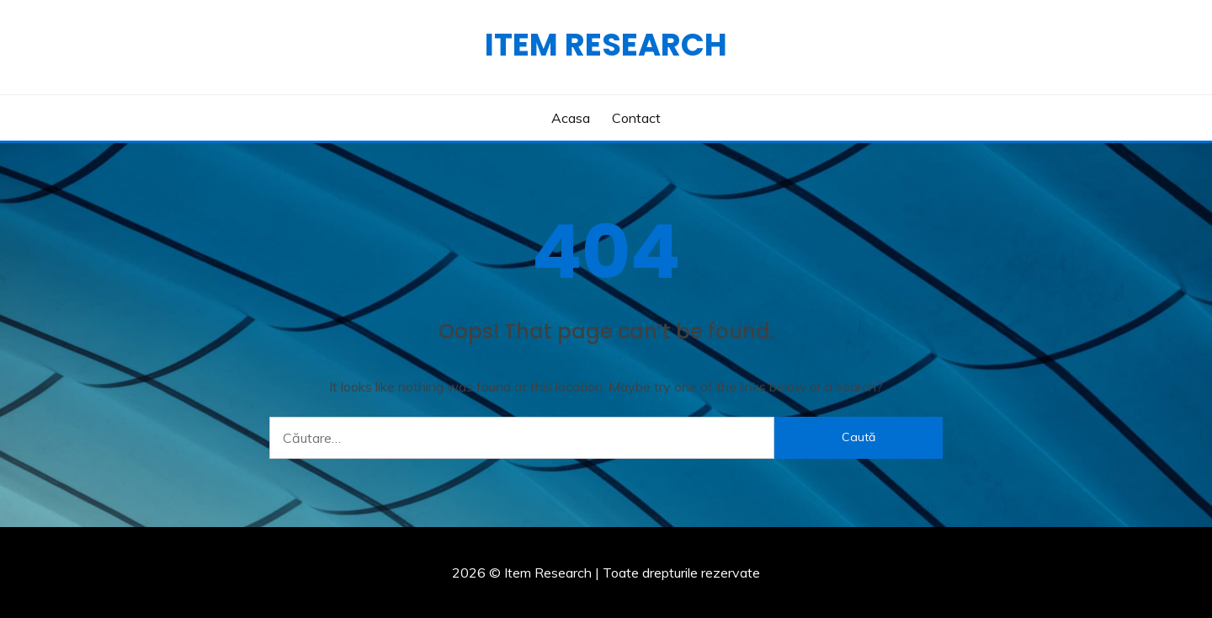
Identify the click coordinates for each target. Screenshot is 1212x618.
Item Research (606, 45)
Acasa (570, 117)
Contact (636, 117)
